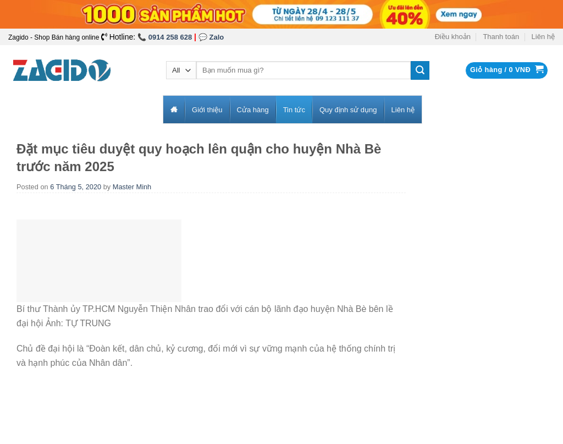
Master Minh (132, 187)
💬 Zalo (211, 37)
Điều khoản (453, 36)
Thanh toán (501, 36)
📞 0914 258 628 (164, 37)
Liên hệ (543, 36)
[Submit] (420, 70)
